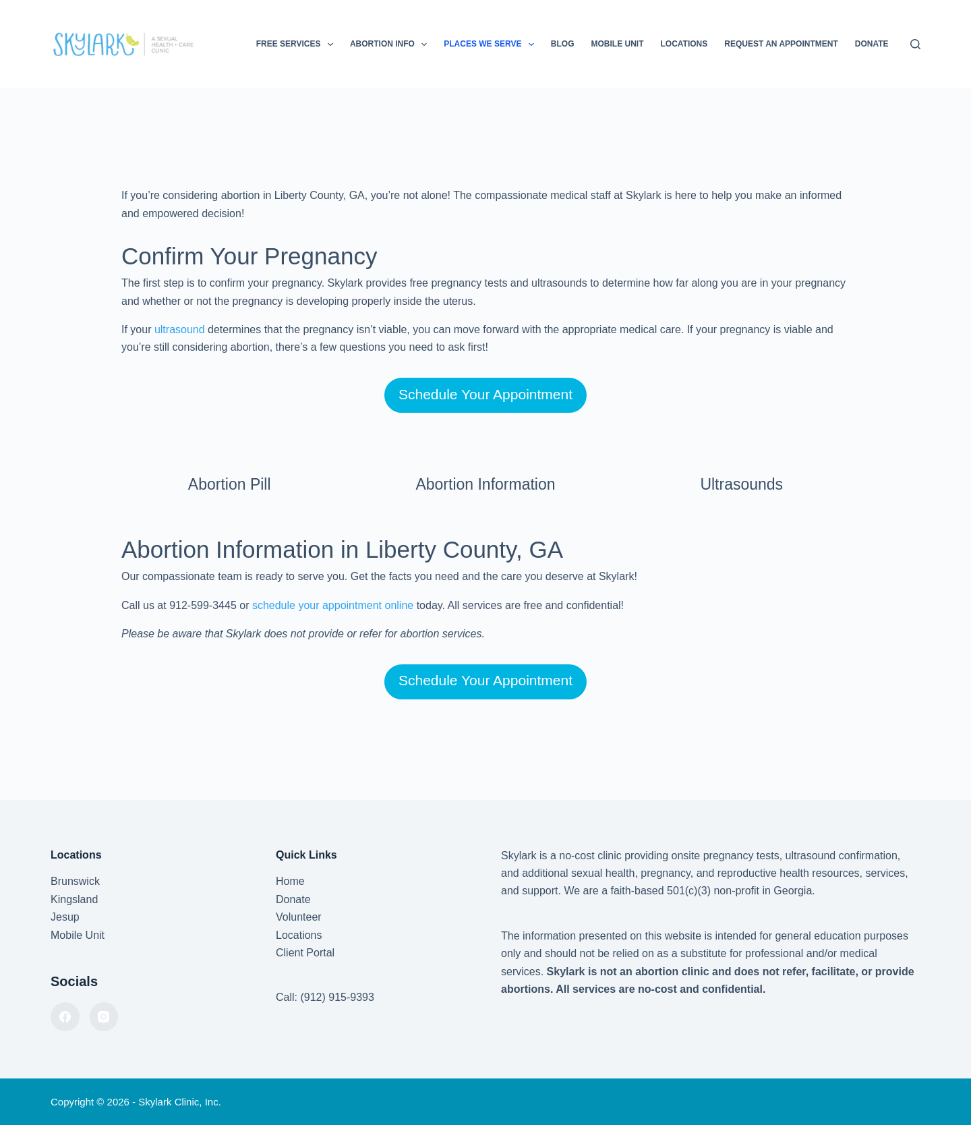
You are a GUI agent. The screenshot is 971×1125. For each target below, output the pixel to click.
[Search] (915, 44)
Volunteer (299, 917)
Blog (563, 44)
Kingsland (74, 899)
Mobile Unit (617, 44)
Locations (683, 44)
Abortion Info (391, 44)
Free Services (297, 44)
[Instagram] (104, 1016)
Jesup (65, 917)
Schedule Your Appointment (485, 394)
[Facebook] (65, 1016)
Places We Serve (491, 44)
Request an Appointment (780, 44)
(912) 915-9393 (337, 997)
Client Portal (305, 952)
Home (290, 881)
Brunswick (75, 881)
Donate (872, 44)
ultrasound (179, 329)
